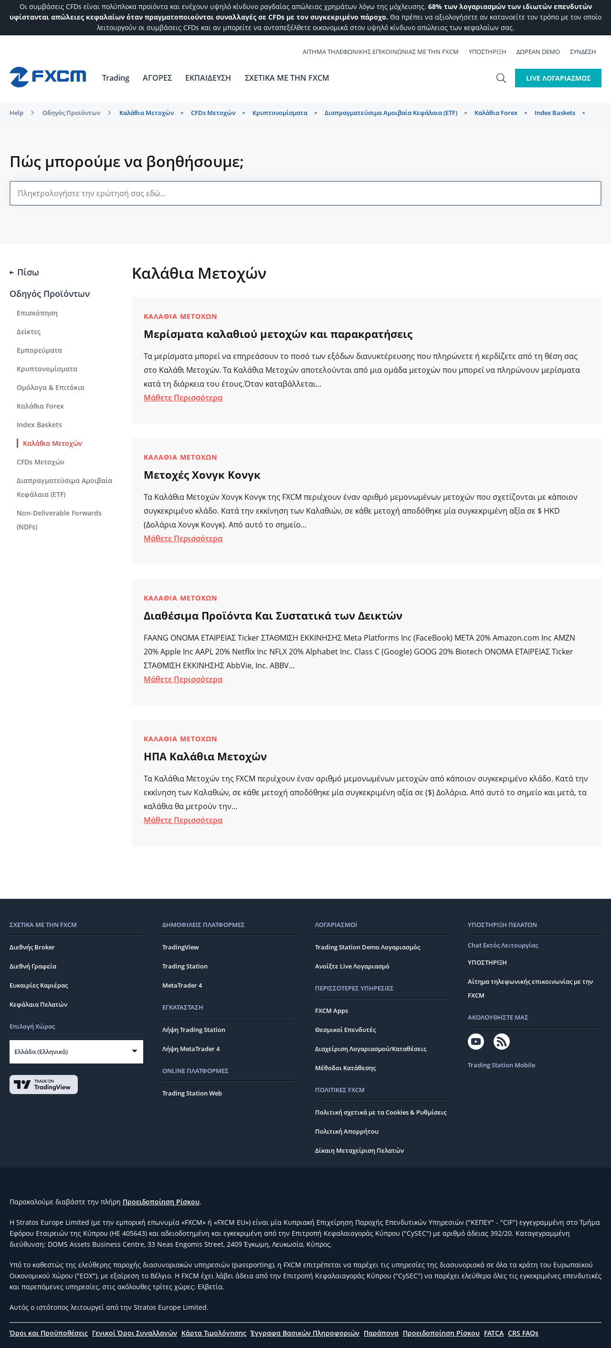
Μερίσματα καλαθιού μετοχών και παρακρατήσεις (278, 333)
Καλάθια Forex (495, 112)
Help (16, 112)
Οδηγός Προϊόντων (71, 112)
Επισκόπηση (37, 312)
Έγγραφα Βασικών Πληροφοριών (305, 1332)
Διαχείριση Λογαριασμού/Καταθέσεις (370, 1048)
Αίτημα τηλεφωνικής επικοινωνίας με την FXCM (530, 988)
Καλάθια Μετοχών (146, 112)
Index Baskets (555, 112)
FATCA (494, 1332)
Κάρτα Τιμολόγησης (213, 1332)
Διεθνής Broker (32, 947)
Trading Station (185, 966)
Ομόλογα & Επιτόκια (50, 387)
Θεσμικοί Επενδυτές (345, 1029)
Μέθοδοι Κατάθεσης (345, 1068)
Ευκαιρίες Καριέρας (39, 985)
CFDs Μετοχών (213, 112)
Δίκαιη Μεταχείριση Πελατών (359, 1150)
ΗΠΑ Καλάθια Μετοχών (205, 756)
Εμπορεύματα (39, 350)
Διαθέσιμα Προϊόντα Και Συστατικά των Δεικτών (273, 615)
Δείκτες (29, 331)
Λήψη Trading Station (193, 1029)
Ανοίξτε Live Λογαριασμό (352, 966)
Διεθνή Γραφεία (33, 966)
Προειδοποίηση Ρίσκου (161, 1201)
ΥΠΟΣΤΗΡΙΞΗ (493, 51)
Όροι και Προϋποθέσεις (49, 1332)
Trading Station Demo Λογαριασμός (367, 947)
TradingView (180, 947)
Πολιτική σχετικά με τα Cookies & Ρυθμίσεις (380, 1112)
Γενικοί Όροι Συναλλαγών (134, 1332)
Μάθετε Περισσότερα (183, 397)
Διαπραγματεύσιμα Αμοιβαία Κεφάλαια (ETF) (391, 112)
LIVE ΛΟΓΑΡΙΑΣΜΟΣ (558, 78)
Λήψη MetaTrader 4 (191, 1048)
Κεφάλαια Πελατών (38, 1004)
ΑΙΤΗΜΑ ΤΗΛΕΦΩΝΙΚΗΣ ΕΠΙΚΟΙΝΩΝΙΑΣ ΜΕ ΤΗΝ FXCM (386, 51)
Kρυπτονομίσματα (280, 112)
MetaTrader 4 (182, 985)
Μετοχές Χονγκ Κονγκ (202, 474)
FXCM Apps (331, 1010)
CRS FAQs (523, 1332)
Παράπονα (381, 1332)
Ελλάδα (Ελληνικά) (41, 1051)
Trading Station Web (192, 1093)
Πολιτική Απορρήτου (347, 1131)
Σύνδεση (588, 51)
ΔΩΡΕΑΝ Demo (543, 51)
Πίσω (24, 272)
